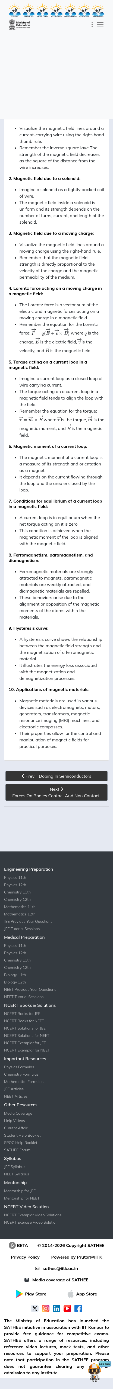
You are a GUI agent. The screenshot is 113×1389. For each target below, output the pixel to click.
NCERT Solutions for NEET (26, 1035)
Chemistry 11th (17, 892)
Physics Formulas (19, 1067)
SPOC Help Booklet (20, 1142)
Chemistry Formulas (21, 1074)
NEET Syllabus (16, 1174)
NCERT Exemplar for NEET (27, 1050)
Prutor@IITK (89, 1257)
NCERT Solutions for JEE (25, 1028)
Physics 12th (15, 884)
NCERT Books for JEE (22, 1013)
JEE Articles (14, 1088)
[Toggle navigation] (92, 25)
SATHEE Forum (17, 1149)
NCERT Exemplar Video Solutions (32, 1215)
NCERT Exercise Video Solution (31, 1222)
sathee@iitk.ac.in (56, 1268)
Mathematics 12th (20, 914)
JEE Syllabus (14, 1166)
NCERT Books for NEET (24, 1020)
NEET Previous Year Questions (30, 989)
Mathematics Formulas (23, 1081)
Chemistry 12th (17, 899)
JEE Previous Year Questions (28, 921)
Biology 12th (15, 982)
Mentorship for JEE (20, 1190)
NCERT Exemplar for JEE (25, 1042)
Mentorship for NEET (22, 1198)
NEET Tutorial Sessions (24, 996)
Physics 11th (15, 877)
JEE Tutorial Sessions (22, 928)
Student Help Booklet (22, 1135)
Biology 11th (15, 974)
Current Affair (15, 1128)
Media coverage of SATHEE (56, 1279)
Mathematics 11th (20, 906)
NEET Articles (15, 1096)
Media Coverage (18, 1113)
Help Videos (14, 1120)
